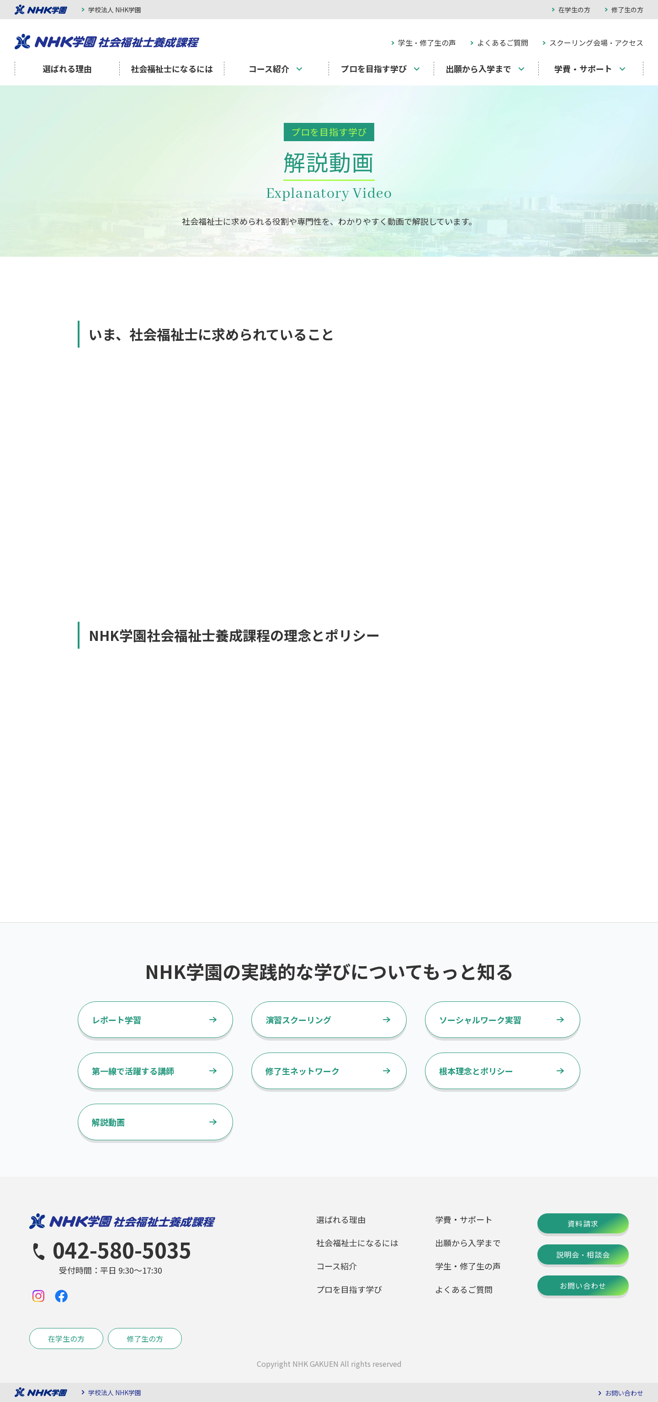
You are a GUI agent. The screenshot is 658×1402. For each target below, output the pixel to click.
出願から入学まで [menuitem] (478, 68)
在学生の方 (574, 10)
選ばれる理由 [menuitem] (67, 68)
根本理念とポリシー (476, 1071)
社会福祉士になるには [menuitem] (172, 68)
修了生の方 (627, 10)
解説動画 (108, 1122)
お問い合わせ (583, 1285)
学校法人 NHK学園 (114, 10)
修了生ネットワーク (302, 1071)
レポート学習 (116, 1020)
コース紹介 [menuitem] (269, 68)
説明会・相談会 (583, 1254)
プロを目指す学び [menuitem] (374, 68)
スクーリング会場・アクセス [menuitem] (596, 42)
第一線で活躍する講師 (133, 1071)
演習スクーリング (298, 1020)
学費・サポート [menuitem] (583, 68)
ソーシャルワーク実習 (480, 1020)
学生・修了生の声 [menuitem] (427, 42)
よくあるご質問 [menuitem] (502, 42)
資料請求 (583, 1223)
